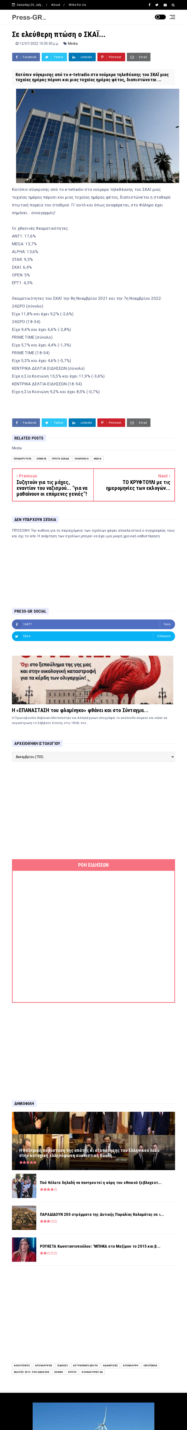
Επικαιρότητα (22, 458)
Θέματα (42, 458)
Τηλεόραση (81, 458)
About (55, 5)
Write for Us (77, 5)
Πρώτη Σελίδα (60, 458)
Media (73, 43)
